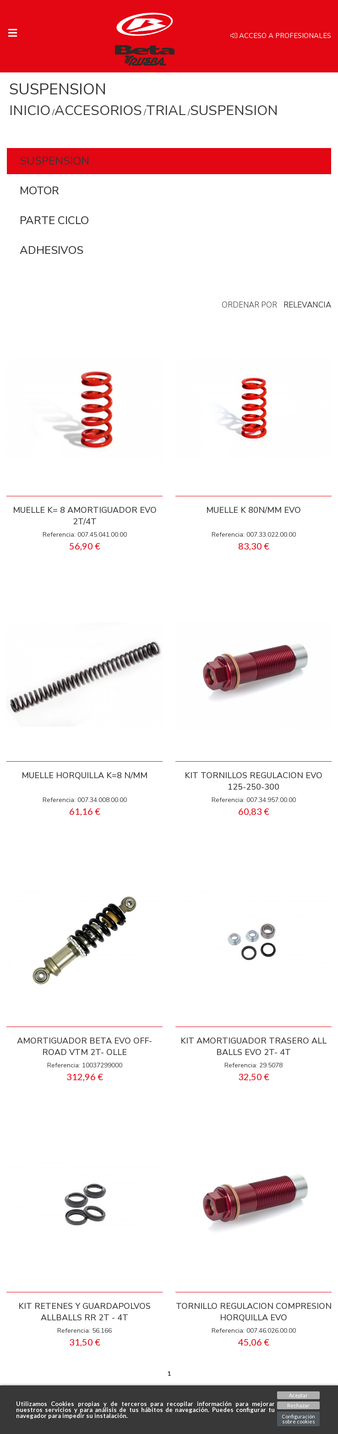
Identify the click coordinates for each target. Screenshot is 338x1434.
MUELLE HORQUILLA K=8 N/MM (84, 775)
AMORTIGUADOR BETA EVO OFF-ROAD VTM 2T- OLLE (84, 1046)
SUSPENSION (54, 161)
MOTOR (39, 190)
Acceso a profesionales (280, 36)
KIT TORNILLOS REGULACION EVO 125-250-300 (253, 781)
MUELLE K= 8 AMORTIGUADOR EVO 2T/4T (85, 516)
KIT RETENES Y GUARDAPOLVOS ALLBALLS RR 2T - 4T (84, 1312)
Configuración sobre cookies (298, 1418)
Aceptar (298, 1395)
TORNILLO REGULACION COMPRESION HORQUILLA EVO (254, 1312)
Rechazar (298, 1405)
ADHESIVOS (51, 250)
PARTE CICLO (54, 220)
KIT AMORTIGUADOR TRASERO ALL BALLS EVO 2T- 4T (253, 1046)
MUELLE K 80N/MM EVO (253, 510)
